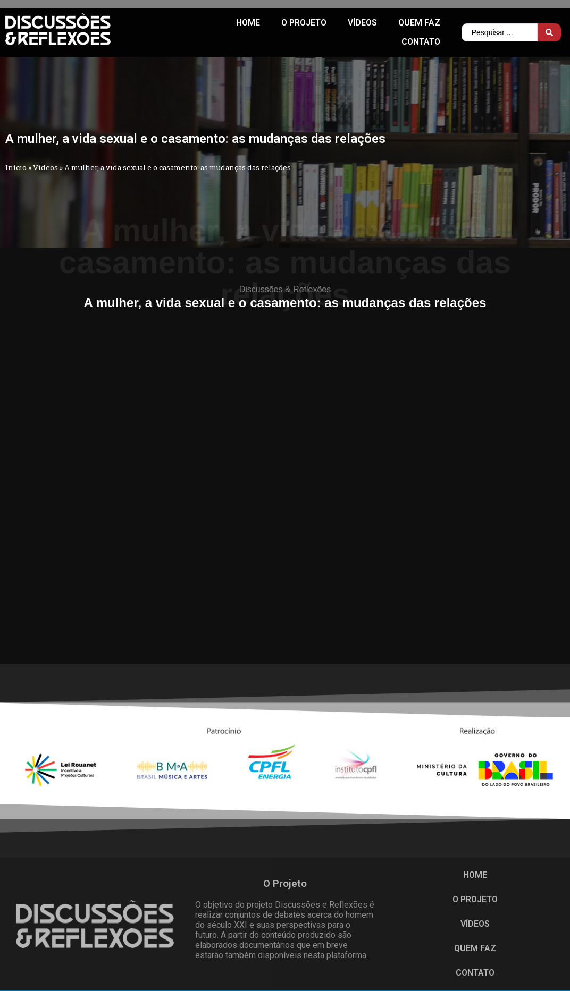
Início (16, 167)
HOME (248, 23)
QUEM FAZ (419, 23)
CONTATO (420, 42)
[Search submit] (549, 32)
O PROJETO (303, 23)
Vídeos (362, 23)
